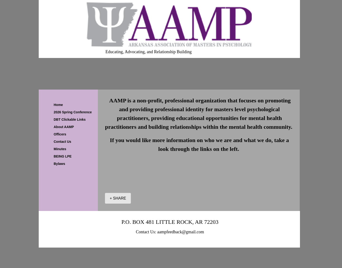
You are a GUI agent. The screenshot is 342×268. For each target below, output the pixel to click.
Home (58, 105)
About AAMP (64, 127)
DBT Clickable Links (70, 119)
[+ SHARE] (118, 198)
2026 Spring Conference (73, 112)
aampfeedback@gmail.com (180, 232)
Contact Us (62, 142)
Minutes (60, 149)
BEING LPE (62, 156)
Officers (60, 134)
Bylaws (59, 164)
